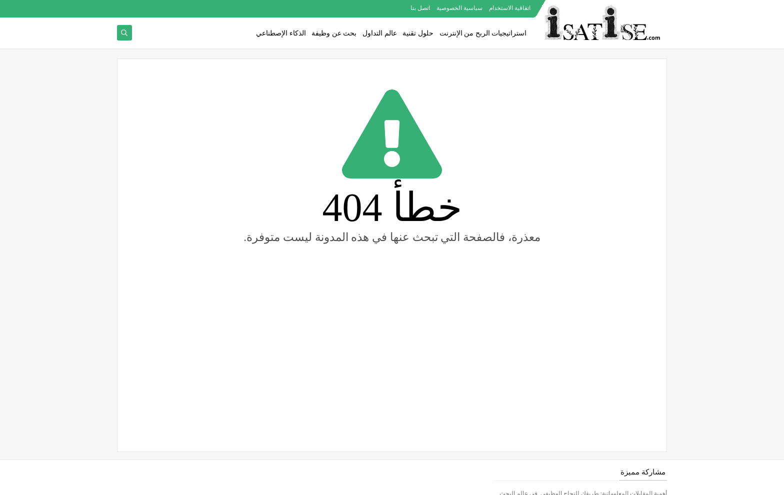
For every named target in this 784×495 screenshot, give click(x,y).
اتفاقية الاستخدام (509, 8)
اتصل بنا (420, 8)
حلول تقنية (418, 33)
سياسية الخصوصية (459, 8)
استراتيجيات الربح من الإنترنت (483, 33)
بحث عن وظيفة (334, 33)
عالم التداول (379, 33)
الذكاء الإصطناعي (281, 33)
